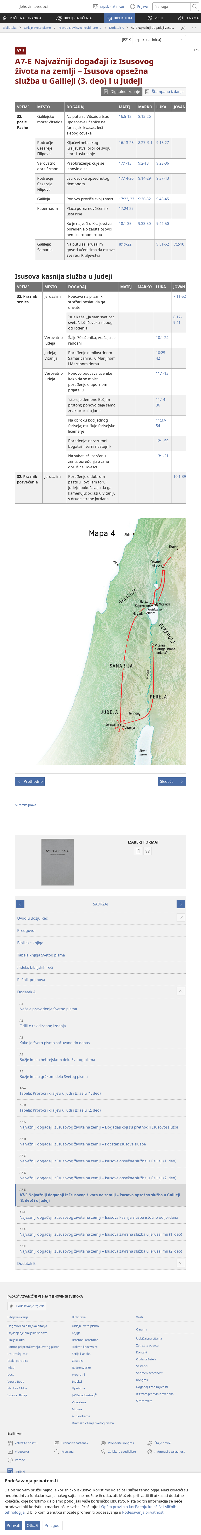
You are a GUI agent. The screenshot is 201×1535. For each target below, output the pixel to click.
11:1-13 (162, 373)
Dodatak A (116, 28)
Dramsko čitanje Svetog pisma (93, 1423)
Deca (10, 1374)
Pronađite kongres (117, 1443)
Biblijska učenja (17, 1317)
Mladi (11, 1368)
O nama (141, 1329)
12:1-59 (162, 440)
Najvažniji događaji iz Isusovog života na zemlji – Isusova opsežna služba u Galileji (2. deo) (102, 1175)
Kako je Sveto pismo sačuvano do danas (102, 1040)
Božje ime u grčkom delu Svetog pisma (102, 1074)
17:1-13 (125, 163)
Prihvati (13, 1525)
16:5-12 (125, 116)
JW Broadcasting (84, 1395)
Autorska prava (25, 805)
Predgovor (26, 930)
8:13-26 (144, 116)
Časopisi (77, 1361)
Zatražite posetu (147, 1345)
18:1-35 (125, 223)
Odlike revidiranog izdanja (102, 1023)
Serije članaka (81, 1354)
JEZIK (126, 39)
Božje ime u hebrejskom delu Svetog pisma (102, 1057)
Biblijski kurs (15, 1340)
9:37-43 (162, 178)
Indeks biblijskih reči (35, 967)
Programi (78, 1374)
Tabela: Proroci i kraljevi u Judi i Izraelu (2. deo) (102, 1108)
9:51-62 (162, 244)
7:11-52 (179, 296)
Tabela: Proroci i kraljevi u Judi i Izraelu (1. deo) (102, 1091)
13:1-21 (162, 455)
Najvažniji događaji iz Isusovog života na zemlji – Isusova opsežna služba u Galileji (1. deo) (102, 1159)
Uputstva (78, 1388)
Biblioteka (10, 28)
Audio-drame (81, 1416)
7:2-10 (179, 244)
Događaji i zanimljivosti (152, 1387)
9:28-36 (162, 163)
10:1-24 (162, 337)
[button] (74, 18)
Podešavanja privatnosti (143, 1512)
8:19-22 (125, 244)
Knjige (76, 1333)
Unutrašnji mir (17, 1354)
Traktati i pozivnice (84, 1347)
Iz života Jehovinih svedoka (155, 1394)
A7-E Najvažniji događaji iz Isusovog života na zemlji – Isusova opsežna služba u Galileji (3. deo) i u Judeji (102, 1195)
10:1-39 (179, 476)
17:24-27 (126, 208)
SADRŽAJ (100, 904)
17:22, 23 (126, 198)
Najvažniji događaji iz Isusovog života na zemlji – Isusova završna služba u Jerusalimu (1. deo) (102, 1232)
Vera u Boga (15, 1381)
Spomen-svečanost (149, 1373)
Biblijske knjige (30, 942)
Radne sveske (81, 1368)
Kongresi (142, 1380)
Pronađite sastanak (71, 1443)
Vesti (139, 1317)
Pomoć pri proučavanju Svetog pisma (33, 1347)
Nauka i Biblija (17, 1388)
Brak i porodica (17, 1361)
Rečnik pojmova (31, 979)
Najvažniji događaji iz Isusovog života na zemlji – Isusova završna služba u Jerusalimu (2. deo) (102, 1249)
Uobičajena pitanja (149, 1338)
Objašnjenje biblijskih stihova (27, 1333)
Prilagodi (52, 1525)
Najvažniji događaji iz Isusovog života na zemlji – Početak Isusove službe (102, 1142)
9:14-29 (144, 178)
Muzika (77, 1409)
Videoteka (79, 1402)
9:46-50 (162, 223)
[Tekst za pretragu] (171, 6)
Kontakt (141, 1352)
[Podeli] (184, 27)
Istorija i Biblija (17, 1395)
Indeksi (77, 1381)
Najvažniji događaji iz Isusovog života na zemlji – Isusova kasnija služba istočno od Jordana (102, 1215)
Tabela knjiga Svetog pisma (41, 955)
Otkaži (32, 1525)
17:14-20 (126, 178)
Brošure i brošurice (85, 1340)
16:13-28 (126, 142)
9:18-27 (162, 142)
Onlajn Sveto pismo (37, 28)
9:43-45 (162, 198)
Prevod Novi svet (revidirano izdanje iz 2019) (80, 28)
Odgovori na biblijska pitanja (27, 1326)
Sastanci (141, 1366)
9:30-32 (144, 198)
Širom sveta (144, 1401)
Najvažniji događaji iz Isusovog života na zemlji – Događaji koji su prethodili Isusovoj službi (102, 1125)
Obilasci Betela (146, 1359)
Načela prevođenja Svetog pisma (102, 1006)
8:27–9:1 (145, 142)
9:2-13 (143, 163)
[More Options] (194, 27)
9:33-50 (144, 223)
